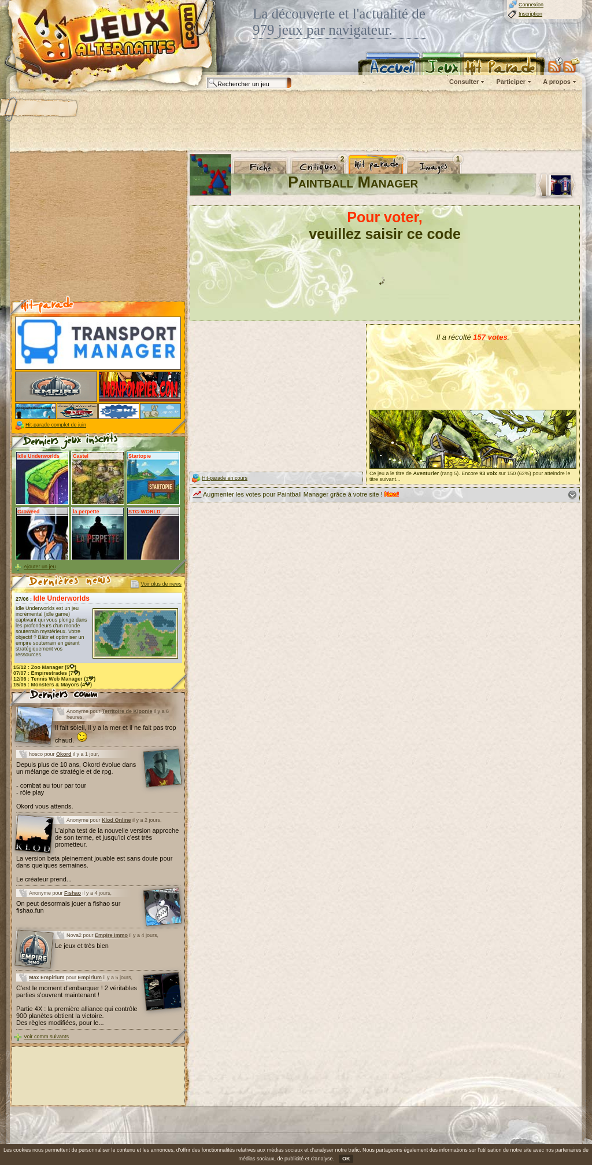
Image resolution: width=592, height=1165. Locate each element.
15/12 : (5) (44, 667)
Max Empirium (47, 977)
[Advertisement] (295, 121)
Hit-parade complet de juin (55, 425)
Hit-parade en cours (224, 478)
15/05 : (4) (52, 685)
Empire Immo (111, 935)
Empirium (90, 977)
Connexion (531, 5)
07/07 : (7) (46, 673)
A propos (557, 81)
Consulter (464, 81)
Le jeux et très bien (82, 945)
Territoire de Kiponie (127, 711)
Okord (64, 754)
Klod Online (116, 820)
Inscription (530, 14)
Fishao (72, 893)
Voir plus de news (161, 584)
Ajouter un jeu (40, 566)
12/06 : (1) (54, 679)
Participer (511, 81)
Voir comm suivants (46, 1036)
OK (346, 1159)
